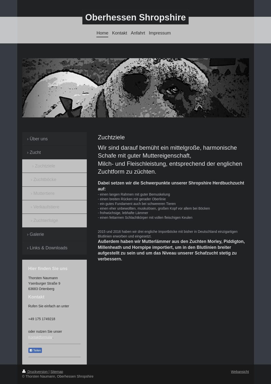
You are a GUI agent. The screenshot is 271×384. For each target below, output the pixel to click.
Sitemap (57, 372)
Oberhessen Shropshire (135, 17)
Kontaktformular (40, 337)
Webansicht (240, 372)
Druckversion (35, 372)
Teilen (35, 350)
